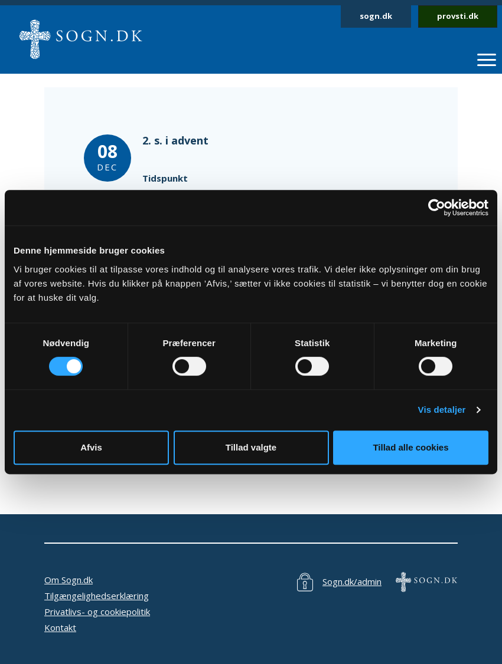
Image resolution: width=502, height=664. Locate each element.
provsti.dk (457, 16)
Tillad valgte (251, 447)
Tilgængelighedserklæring (96, 595)
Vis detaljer (442, 410)
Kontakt (60, 627)
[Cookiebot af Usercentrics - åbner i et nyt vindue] (436, 207)
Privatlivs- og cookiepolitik (97, 611)
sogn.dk (376, 16)
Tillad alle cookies (410, 447)
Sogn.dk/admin (352, 581)
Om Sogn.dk (68, 580)
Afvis (91, 447)
